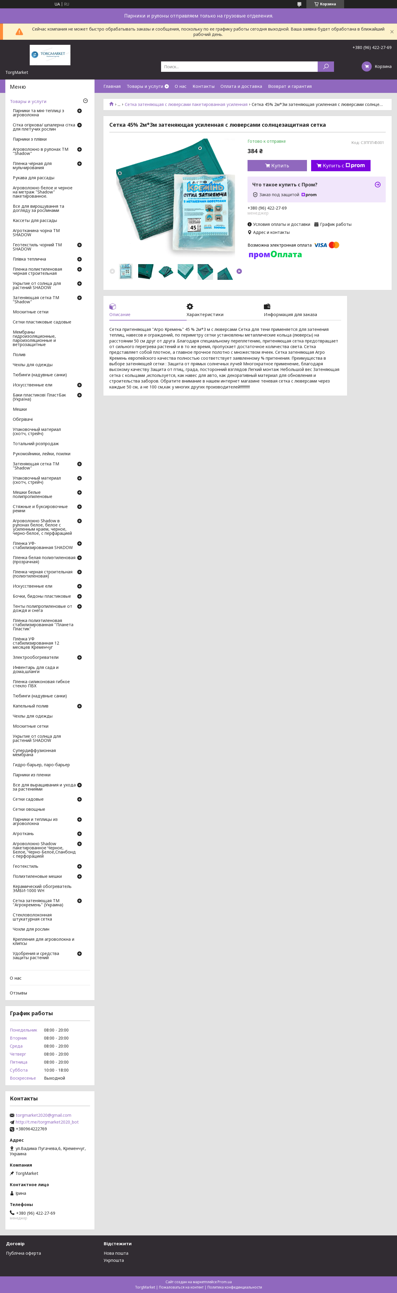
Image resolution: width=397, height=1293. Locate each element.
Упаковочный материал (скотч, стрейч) (37, 431)
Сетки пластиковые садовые (42, 322)
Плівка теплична (29, 259)
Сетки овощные (29, 809)
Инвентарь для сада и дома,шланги (36, 669)
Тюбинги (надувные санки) (40, 375)
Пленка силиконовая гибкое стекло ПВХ (41, 684)
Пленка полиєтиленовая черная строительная (37, 271)
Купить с (344, 165)
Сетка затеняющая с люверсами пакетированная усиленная (186, 104)
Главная (112, 86)
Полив (19, 355)
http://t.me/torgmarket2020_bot (47, 1122)
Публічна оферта (23, 1253)
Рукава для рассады (33, 178)
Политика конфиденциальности (234, 1287)
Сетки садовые (28, 799)
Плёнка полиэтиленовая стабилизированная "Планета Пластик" (43, 625)
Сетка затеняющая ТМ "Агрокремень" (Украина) (38, 903)
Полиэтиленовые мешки (37, 876)
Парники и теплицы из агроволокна (35, 821)
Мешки (20, 409)
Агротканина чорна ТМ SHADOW (36, 233)
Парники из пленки (32, 775)
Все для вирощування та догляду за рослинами (38, 208)
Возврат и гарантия (290, 86)
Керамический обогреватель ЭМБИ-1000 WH (42, 888)
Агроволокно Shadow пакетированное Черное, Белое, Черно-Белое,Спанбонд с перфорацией (44, 850)
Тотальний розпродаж (36, 444)
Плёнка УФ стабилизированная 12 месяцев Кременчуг (36, 643)
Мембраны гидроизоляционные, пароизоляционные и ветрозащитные (34, 338)
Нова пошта (116, 1253)
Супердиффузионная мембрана (34, 752)
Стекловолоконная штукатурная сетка (32, 917)
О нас (181, 86)
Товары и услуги (145, 86)
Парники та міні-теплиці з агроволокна (38, 113)
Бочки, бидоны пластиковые (42, 596)
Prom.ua (225, 1281)
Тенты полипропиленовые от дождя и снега (42, 608)
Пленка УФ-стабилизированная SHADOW (43, 545)
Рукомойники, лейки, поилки (41, 454)
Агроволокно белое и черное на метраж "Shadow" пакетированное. (43, 192)
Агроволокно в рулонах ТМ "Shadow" (40, 151)
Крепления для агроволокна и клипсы (43, 941)
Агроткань (23, 834)
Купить (280, 165)
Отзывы (18, 993)
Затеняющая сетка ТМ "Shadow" (36, 300)
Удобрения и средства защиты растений (36, 955)
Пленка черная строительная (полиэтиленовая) (43, 574)
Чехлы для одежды (33, 365)
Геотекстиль (25, 866)
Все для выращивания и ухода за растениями (44, 787)
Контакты (204, 86)
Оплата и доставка (241, 86)
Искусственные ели (32, 385)
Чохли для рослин (31, 929)
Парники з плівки (30, 139)
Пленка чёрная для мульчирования (32, 165)
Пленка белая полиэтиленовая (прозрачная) (44, 560)
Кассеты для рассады (35, 220)
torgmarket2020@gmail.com (43, 1115)
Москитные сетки (30, 312)
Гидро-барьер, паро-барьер (41, 765)
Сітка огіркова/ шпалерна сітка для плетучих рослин (44, 127)
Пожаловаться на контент (181, 1287)
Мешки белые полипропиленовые (32, 494)
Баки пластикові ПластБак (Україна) (39, 397)
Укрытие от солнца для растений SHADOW (37, 285)
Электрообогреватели (36, 657)
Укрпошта (114, 1260)
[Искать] (326, 66)
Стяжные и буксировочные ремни (40, 508)
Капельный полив (30, 706)
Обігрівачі (23, 419)
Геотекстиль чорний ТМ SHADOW (37, 247)
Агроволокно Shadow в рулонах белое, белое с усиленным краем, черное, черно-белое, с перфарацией (42, 527)
